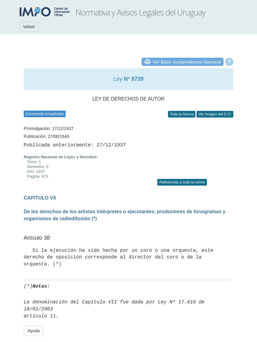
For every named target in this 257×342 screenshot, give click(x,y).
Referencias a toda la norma (182, 182)
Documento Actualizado (45, 114)
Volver (29, 26)
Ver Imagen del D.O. (214, 114)
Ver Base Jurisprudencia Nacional (186, 61)
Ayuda (33, 330)
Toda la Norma (182, 114)
